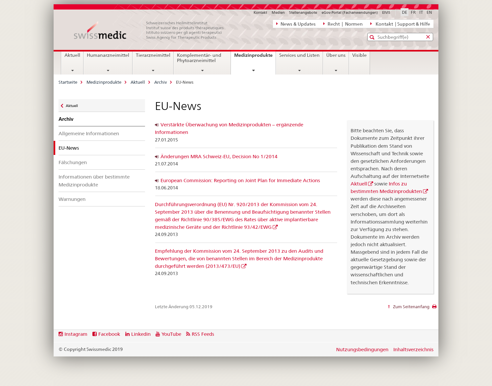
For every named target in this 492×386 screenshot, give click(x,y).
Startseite (68, 82)
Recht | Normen (343, 24)
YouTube (171, 334)
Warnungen (72, 199)
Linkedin (141, 334)
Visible (359, 55)
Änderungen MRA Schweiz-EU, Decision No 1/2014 (219, 156)
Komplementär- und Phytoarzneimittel (199, 58)
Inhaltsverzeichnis (413, 349)
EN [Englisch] (429, 12)
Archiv (160, 82)
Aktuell (72, 55)
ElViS (386, 12)
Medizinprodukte (255, 57)
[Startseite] (152, 30)
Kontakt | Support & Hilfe (400, 24)
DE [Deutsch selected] (404, 12)
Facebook (109, 334)
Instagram (75, 334)
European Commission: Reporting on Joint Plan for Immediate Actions (240, 180)
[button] (372, 37)
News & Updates (296, 24)
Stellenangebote (303, 12)
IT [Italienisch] (421, 12)
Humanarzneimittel (108, 55)
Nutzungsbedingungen (362, 349)
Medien (278, 12)
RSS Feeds (203, 334)
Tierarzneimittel (153, 55)
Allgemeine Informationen (89, 133)
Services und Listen (299, 55)
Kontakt (260, 12)
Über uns (336, 55)
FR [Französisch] (413, 12)
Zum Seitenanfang (411, 306)
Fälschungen (73, 162)
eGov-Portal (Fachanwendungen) (350, 12)
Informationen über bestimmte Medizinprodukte (94, 180)
